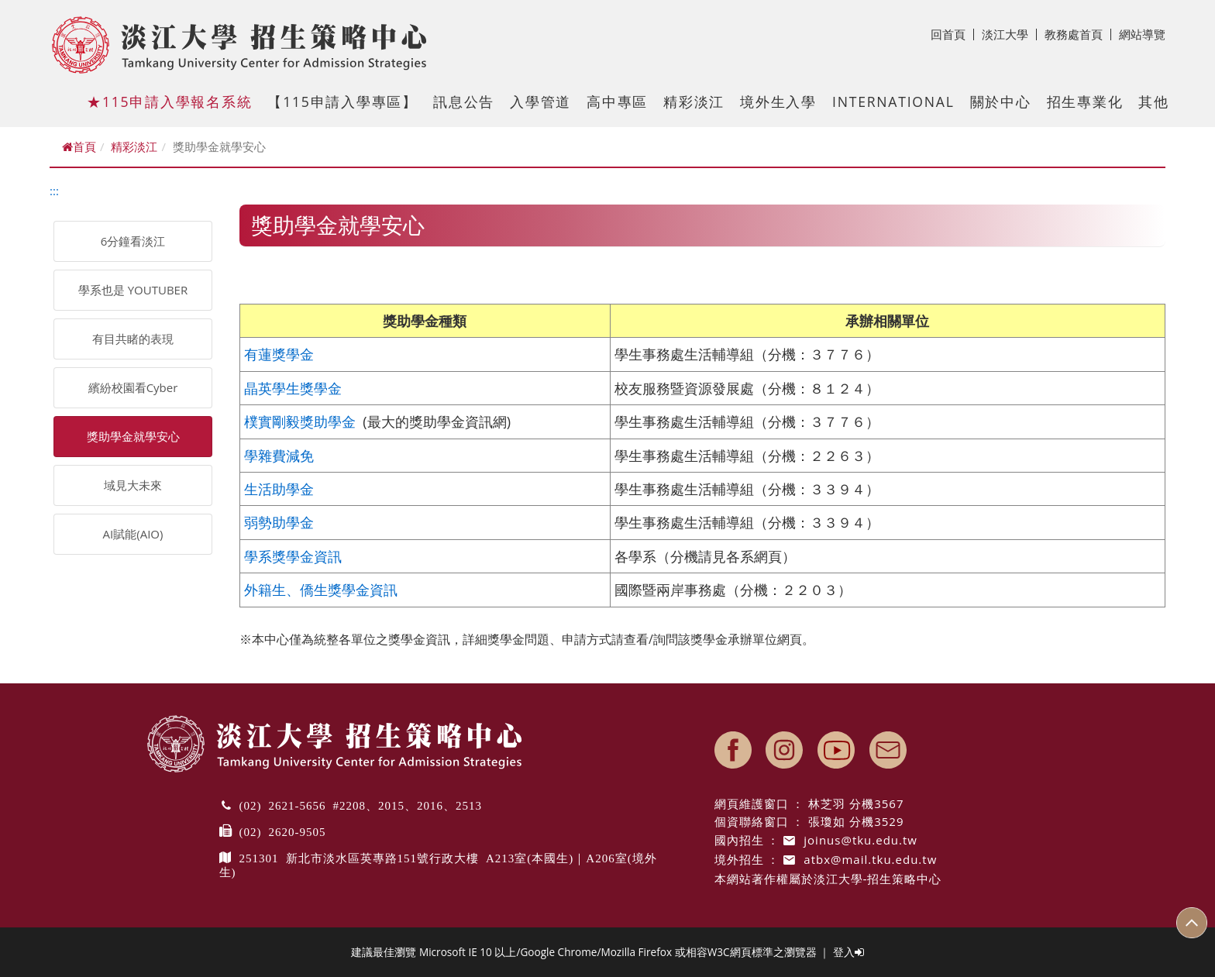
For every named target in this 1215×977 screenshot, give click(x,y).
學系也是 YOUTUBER (133, 290)
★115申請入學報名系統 (169, 101)
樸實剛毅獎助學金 (300, 421)
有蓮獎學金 (279, 354)
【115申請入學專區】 (342, 101)
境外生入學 (778, 101)
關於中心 (1000, 101)
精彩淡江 (694, 101)
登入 (848, 951)
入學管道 (540, 101)
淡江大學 (1009, 34)
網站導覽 (1142, 34)
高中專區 (617, 101)
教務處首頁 (1078, 34)
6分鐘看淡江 (133, 241)
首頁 (79, 146)
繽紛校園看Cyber (133, 387)
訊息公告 (463, 101)
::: (54, 190)
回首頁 (952, 34)
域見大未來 (133, 485)
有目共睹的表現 (133, 338)
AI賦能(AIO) (133, 534)
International (893, 101)
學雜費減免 (279, 455)
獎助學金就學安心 (133, 436)
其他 (1153, 101)
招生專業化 (1085, 101)
